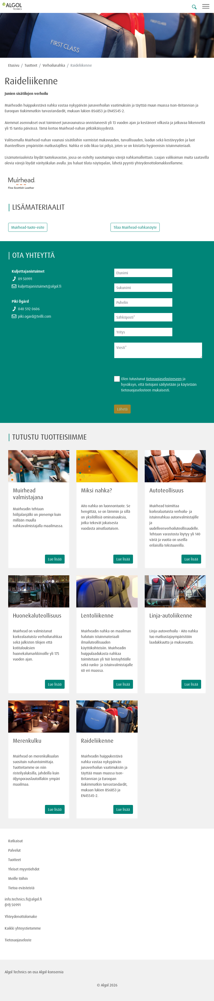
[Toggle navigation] (208, 7)
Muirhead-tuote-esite (27, 227)
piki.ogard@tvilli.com (34, 316)
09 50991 (25, 278)
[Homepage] (17, 6)
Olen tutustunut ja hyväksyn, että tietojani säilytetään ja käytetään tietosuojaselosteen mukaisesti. (159, 384)
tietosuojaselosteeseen (164, 378)
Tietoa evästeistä (21, 887)
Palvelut (14, 850)
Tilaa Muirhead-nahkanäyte (135, 227)
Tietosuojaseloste (18, 940)
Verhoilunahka (54, 65)
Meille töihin (18, 878)
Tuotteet (31, 65)
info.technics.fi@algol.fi (23, 899)
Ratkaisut (15, 841)
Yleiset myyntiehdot (23, 869)
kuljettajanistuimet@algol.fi (39, 286)
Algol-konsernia (51, 972)
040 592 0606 (29, 308)
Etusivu (13, 65)
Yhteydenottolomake (21, 916)
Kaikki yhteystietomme (23, 928)
